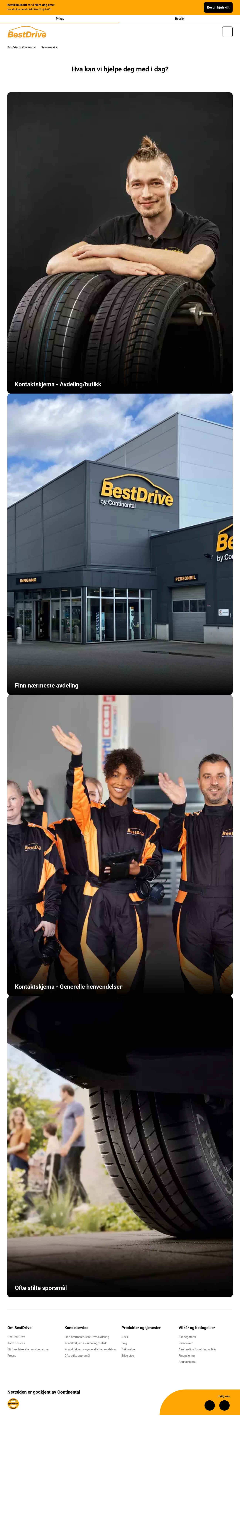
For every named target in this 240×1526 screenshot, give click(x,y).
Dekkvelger (128, 1351)
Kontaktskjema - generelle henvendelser (90, 1351)
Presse (11, 1357)
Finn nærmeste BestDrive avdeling (87, 1338)
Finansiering (187, 1357)
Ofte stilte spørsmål (77, 1357)
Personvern (186, 1344)
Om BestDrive (16, 1338)
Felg (124, 1344)
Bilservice (127, 1357)
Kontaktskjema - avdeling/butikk (86, 1344)
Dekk (124, 1338)
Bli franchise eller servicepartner (28, 1351)
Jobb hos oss (16, 1344)
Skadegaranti (187, 1338)
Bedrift (179, 18)
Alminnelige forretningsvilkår (197, 1351)
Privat (60, 18)
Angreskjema (187, 1363)
